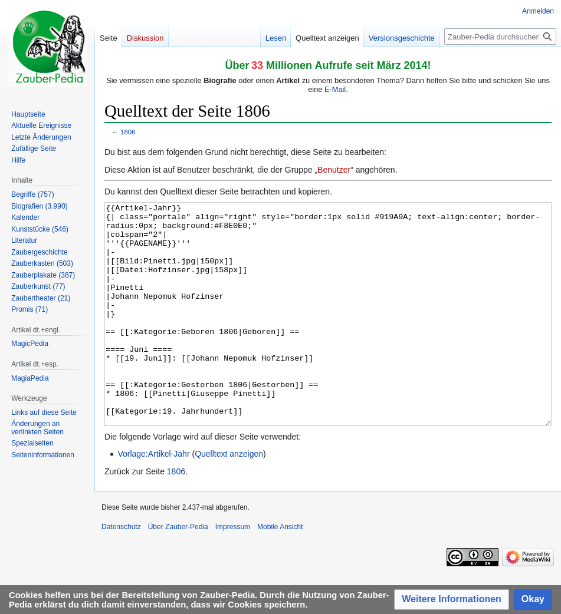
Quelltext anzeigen (229, 498)
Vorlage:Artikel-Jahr (153, 498)
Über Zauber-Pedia (178, 571)
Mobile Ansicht (280, 571)
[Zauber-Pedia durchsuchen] (500, 36)
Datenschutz (121, 571)
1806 (128, 132)
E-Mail (335, 89)
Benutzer (333, 169)
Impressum (232, 571)
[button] (451, 599)
